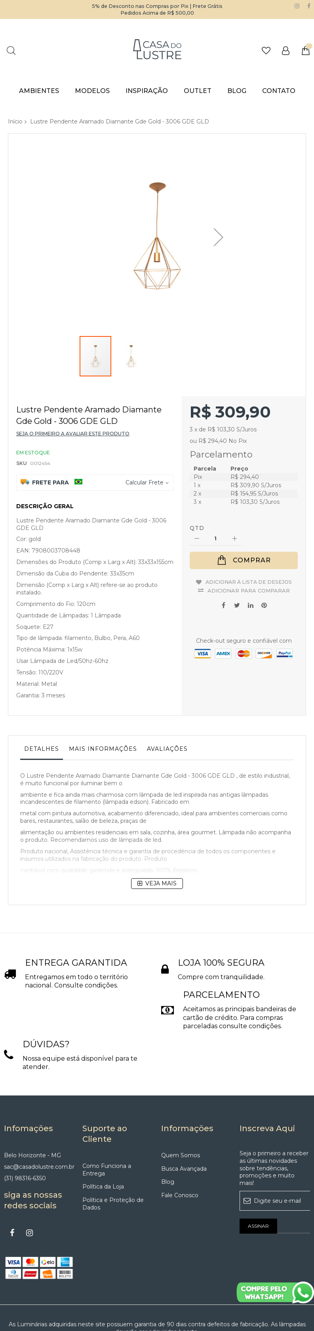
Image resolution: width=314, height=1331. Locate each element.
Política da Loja (103, 1142)
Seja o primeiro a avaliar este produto (72, 389)
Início (15, 121)
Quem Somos (180, 1111)
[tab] (41, 706)
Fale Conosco (179, 1150)
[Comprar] (244, 516)
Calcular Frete (145, 438)
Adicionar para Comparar (248, 543)
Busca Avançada (184, 1124)
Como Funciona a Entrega (106, 1125)
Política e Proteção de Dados (113, 1159)
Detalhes (41, 704)
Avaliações (167, 704)
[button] (131, 316)
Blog (167, 1137)
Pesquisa (11, 50)
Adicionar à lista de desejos (248, 536)
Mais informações (103, 704)
